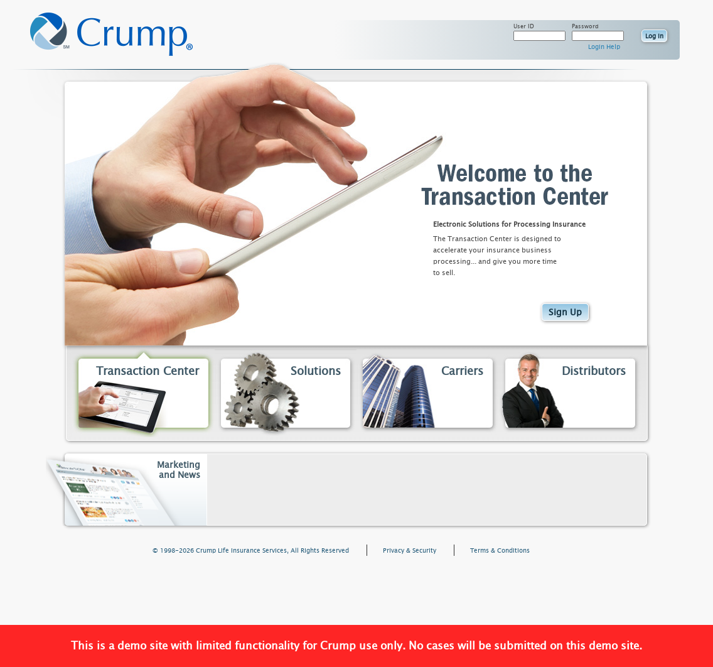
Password (585, 26)
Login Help (604, 47)
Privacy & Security (409, 551)
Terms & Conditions (500, 551)
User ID (523, 26)
